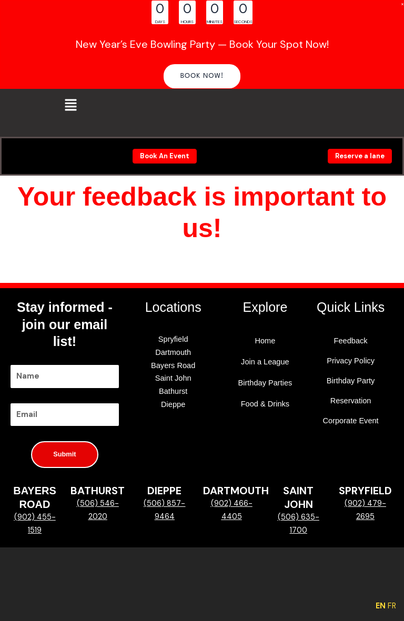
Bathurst (173, 391)
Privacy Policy (351, 361)
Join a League (265, 362)
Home (265, 341)
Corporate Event (351, 420)
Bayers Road (173, 365)
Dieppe (173, 404)
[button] (202, 76)
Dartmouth (173, 352)
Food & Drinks (265, 404)
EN (381, 606)
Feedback (351, 341)
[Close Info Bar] (402, 4)
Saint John (173, 378)
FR (392, 606)
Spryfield (173, 339)
